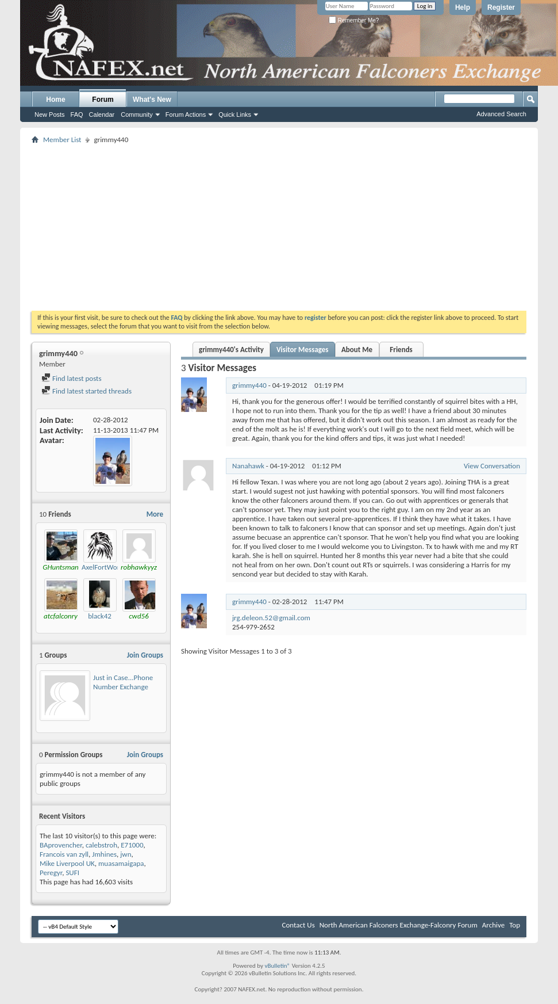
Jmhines (104, 854)
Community (137, 114)
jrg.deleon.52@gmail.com (271, 617)
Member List (62, 139)
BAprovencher (61, 845)
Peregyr (51, 872)
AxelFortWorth (104, 567)
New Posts (49, 114)
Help (462, 7)
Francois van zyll (64, 854)
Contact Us (298, 925)
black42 (99, 616)
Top (514, 925)
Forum (102, 100)
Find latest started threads (86, 391)
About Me (356, 349)
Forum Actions (186, 114)
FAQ (77, 114)
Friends (401, 349)
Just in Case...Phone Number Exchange (123, 682)
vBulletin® (277, 965)
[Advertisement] (279, 227)
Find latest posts (71, 378)
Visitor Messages (302, 349)
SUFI (72, 872)
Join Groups (145, 655)
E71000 (132, 845)
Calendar (102, 114)
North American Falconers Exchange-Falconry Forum (399, 925)
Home (55, 100)
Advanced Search (501, 113)
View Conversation (492, 465)
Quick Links (234, 114)
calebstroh (101, 845)
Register (501, 7)
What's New (152, 100)
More (155, 514)
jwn (125, 854)
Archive (493, 925)
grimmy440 (249, 385)
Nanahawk (248, 465)
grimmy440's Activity (231, 349)
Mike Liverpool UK (67, 863)
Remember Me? (354, 20)
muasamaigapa (121, 863)
